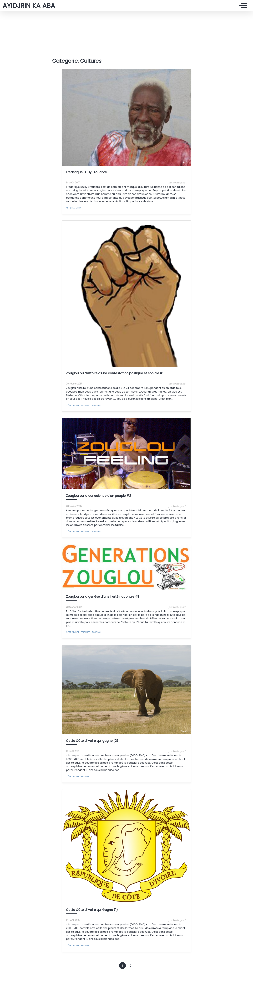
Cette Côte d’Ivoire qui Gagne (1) (92, 910)
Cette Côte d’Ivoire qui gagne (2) (92, 741)
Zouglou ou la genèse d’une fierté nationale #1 (102, 596)
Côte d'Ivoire (72, 405)
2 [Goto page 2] (130, 966)
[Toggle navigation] (242, 5)
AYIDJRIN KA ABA (29, 5)
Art (68, 207)
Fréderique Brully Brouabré (86, 172)
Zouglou (96, 405)
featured (75, 207)
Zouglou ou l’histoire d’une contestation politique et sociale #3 (115, 373)
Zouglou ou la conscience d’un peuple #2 (98, 496)
